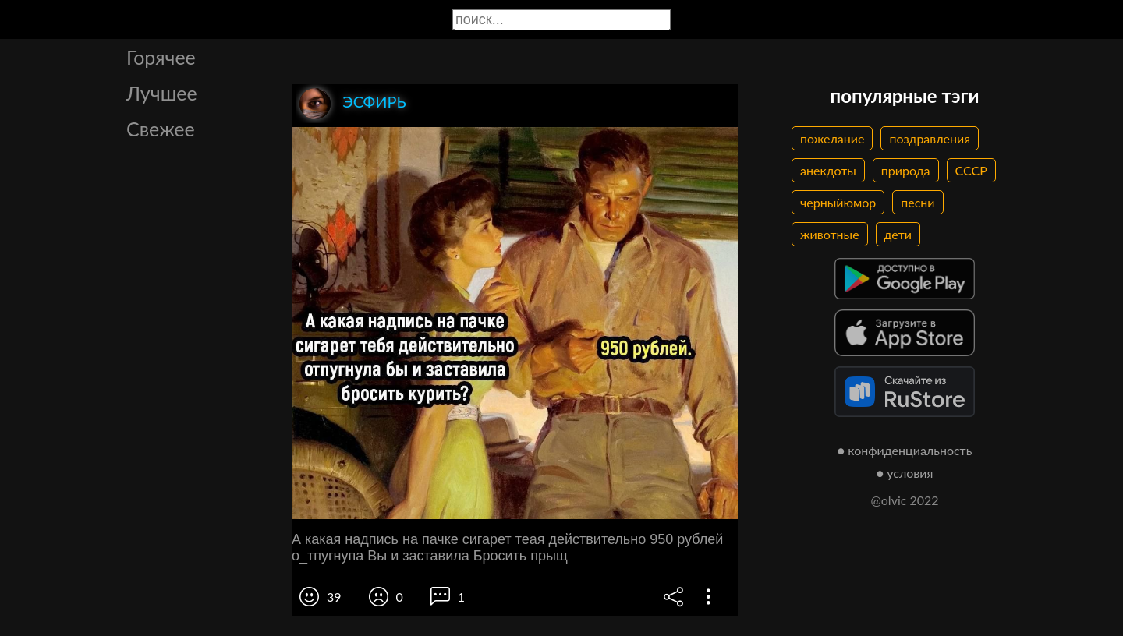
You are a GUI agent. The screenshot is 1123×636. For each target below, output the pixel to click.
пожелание (832, 138)
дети (898, 234)
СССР (971, 170)
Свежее (160, 128)
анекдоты (828, 170)
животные (829, 234)
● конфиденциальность (905, 450)
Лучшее (161, 92)
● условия (905, 472)
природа (905, 170)
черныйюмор (838, 202)
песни (917, 202)
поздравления (929, 138)
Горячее (161, 57)
